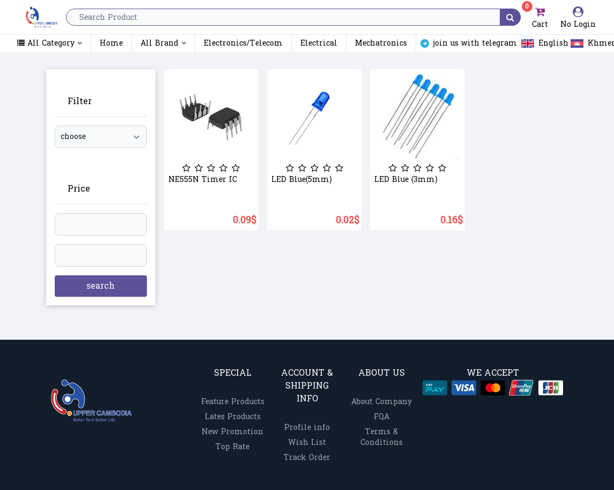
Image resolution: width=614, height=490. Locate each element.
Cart (539, 17)
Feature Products (232, 401)
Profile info (307, 427)
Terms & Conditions (381, 437)
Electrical (318, 43)
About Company (381, 401)
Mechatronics (381, 43)
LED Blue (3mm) (406, 179)
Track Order (307, 457)
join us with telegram (464, 43)
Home (111, 43)
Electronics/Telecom (243, 43)
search (100, 286)
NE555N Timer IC (202, 179)
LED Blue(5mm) (301, 179)
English (537, 43)
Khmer (585, 43)
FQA (381, 416)
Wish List (307, 442)
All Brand (163, 43)
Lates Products (233, 416)
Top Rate (232, 447)
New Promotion (232, 431)
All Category (49, 43)
